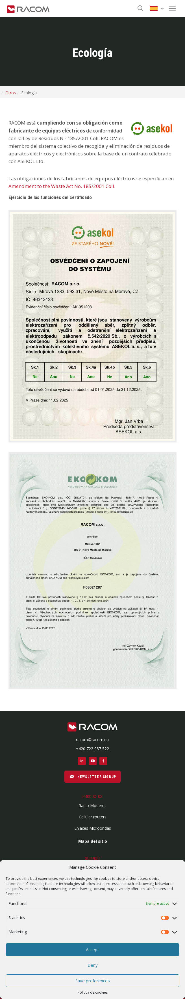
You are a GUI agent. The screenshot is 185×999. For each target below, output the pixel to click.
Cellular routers (92, 817)
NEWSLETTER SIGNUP (92, 776)
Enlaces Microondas (92, 828)
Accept (92, 949)
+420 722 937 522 (92, 748)
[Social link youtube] (93, 761)
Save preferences (92, 980)
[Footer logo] (92, 727)
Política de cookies (93, 992)
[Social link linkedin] (82, 761)
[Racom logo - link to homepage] (28, 8)
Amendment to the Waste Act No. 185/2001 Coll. (61, 186)
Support (92, 858)
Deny (93, 965)
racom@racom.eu (92, 739)
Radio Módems (92, 805)
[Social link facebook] (103, 761)
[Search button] (140, 8)
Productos (92, 796)
